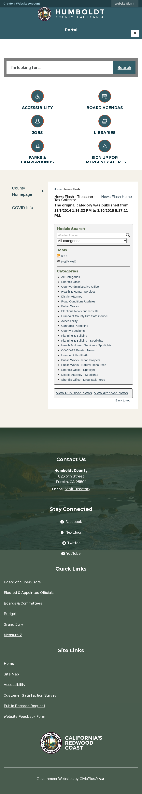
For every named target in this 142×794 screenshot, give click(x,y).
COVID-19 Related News (78, 350)
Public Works (70, 306)
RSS (64, 256)
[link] (124, 3)
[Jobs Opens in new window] (37, 124)
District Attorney (71, 296)
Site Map (11, 674)
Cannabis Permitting (74, 325)
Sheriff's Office (71, 282)
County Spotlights (73, 330)
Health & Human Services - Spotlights (86, 345)
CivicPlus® (89, 779)
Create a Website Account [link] (22, 3)
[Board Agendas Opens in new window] (104, 99)
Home (58, 189)
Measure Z (13, 635)
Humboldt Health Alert (76, 355)
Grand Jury (13, 624)
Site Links (71, 650)
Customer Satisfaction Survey (30, 695)
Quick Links (71, 569)
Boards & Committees (23, 603)
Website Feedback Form (24, 716)
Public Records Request (24, 706)
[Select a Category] (92, 240)
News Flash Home (116, 197)
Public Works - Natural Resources (83, 364)
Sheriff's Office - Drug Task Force (83, 379)
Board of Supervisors (22, 582)
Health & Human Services (78, 291)
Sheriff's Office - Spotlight (78, 369)
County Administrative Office (80, 286)
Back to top (123, 400)
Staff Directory (77, 489)
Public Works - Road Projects (80, 360)
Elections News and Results (79, 311)
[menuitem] (71, 30)
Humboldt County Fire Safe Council (84, 316)
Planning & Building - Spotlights (82, 340)
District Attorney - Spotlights (79, 374)
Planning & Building (74, 335)
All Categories (70, 277)
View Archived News (111, 393)
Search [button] (124, 67)
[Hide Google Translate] (135, 33)
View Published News (74, 393)
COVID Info (22, 207)
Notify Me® (68, 261)
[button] (43, 191)
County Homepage (22, 191)
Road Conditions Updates (78, 301)
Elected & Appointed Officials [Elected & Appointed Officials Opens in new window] (29, 592)
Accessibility (69, 321)
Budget (10, 613)
